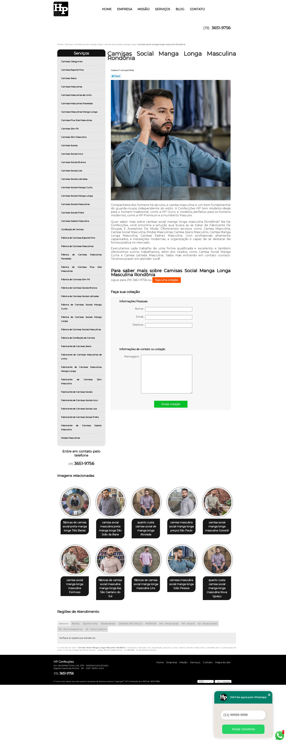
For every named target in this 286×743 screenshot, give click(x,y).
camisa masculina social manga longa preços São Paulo (186, 526)
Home (107, 9)
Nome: (163, 309)
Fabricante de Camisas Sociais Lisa (79, 408)
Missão (144, 9)
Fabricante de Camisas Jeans (76, 346)
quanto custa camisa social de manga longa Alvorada (149, 528)
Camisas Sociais (69, 145)
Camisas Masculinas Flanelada (77, 103)
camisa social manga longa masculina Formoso (112, 584)
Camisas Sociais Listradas (74, 179)
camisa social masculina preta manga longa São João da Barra (112, 528)
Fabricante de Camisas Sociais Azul (79, 400)
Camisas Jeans (69, 78)
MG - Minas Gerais (169, 681)
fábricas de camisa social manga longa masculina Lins (186, 584)
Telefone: (162, 325)
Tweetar (116, 76)
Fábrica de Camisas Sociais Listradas (80, 296)
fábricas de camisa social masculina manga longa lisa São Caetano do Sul (149, 586)
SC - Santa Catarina (96, 687)
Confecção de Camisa (72, 229)
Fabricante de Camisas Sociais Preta (80, 417)
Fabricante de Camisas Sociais (77, 391)
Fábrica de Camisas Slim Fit (75, 279)
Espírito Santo (90, 681)
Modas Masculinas (70, 437)
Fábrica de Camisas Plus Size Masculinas (81, 269)
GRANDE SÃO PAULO (130, 681)
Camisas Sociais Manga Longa (77, 195)
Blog (180, 9)
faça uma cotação (166, 280)
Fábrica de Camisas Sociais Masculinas (81, 329)
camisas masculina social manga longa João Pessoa (75, 642)
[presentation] (142, 338)
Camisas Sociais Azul (72, 153)
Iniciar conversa (243, 729)
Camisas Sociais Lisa (72, 170)
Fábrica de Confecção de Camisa (78, 337)
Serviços (162, 9)
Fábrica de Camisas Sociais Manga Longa (81, 319)
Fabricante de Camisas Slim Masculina (81, 381)
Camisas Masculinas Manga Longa (79, 111)
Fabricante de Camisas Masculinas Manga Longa (81, 369)
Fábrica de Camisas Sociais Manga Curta (81, 306)
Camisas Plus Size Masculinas (76, 120)
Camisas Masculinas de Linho (76, 95)
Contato (197, 9)
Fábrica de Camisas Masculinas (77, 246)
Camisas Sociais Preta (72, 212)
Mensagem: (158, 374)
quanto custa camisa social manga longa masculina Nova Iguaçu (112, 646)
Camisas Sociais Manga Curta (77, 187)
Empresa (124, 9)
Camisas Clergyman (72, 61)
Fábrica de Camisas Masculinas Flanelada (81, 256)
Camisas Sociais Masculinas (75, 204)
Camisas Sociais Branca (73, 162)
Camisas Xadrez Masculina (75, 221)
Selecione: (64, 681)
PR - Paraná (188, 681)
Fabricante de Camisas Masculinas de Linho (81, 356)
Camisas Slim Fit (70, 128)
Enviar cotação (170, 404)
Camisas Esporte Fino (72, 69)
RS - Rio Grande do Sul (70, 687)
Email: (164, 317)
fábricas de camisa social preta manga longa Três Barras (75, 526)
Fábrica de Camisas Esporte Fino (78, 237)
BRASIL (76, 681)
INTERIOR (151, 681)
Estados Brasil (108, 681)
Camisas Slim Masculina (74, 137)
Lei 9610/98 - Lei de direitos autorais (140, 708)
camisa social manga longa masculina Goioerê (75, 584)
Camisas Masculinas (72, 86)
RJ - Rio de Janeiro (207, 681)
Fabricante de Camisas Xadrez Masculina (81, 427)
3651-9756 (221, 28)
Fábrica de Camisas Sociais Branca (79, 287)
